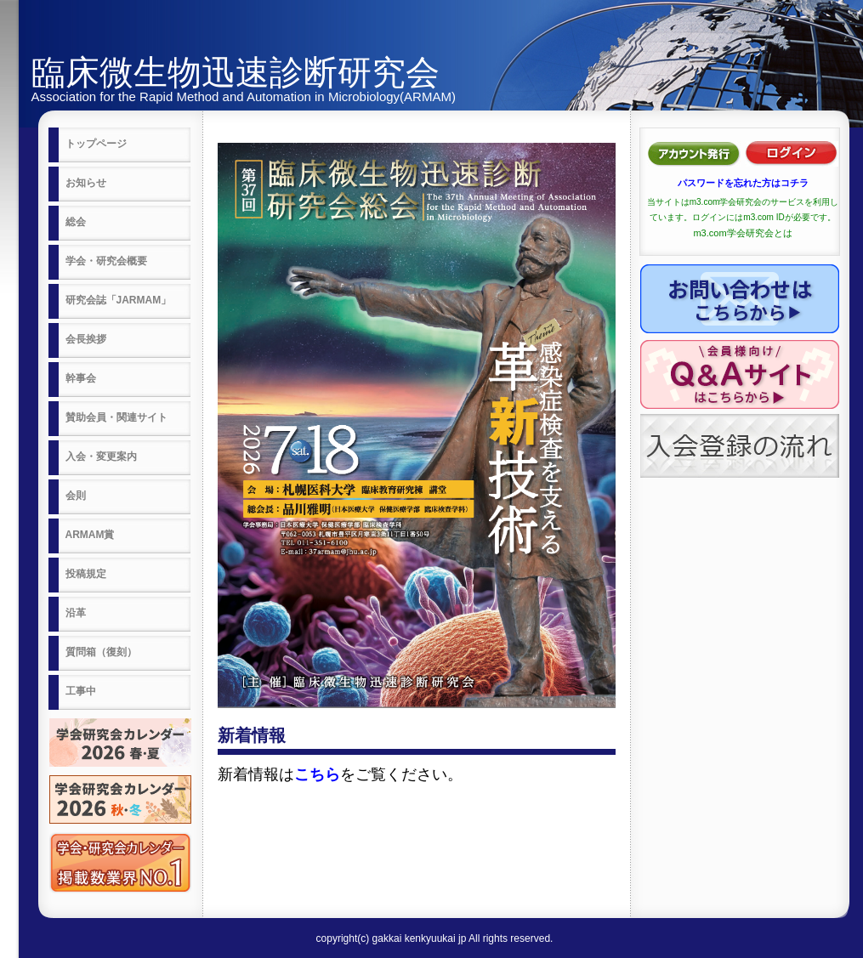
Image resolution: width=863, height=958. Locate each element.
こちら (317, 774)
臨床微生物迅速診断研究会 (235, 72)
